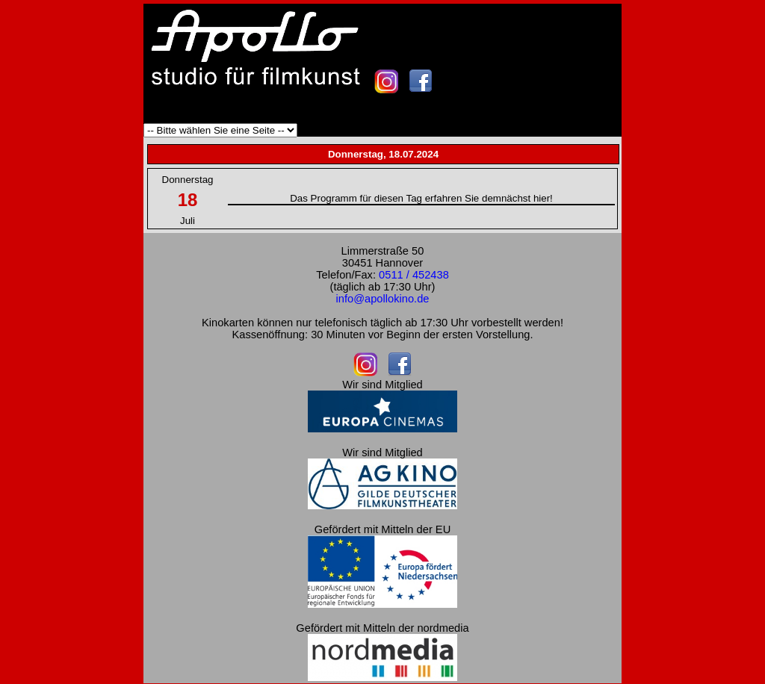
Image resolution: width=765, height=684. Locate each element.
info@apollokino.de (383, 299)
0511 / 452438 (414, 275)
